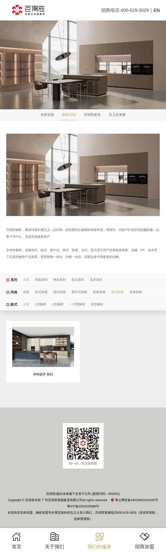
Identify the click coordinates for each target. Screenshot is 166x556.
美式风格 (117, 292)
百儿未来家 (117, 115)
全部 (26, 279)
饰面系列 (41, 279)
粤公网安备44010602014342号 (134, 500)
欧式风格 (41, 292)
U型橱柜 (58, 304)
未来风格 (135, 292)
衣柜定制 (47, 115)
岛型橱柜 (97, 304)
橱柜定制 (69, 115)
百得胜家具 (92, 115)
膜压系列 (78, 279)
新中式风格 (79, 292)
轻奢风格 (99, 292)
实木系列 (96, 279)
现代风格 (59, 292)
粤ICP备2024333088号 (83, 506)
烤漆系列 (59, 279)
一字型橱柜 (77, 304)
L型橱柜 (40, 304)
